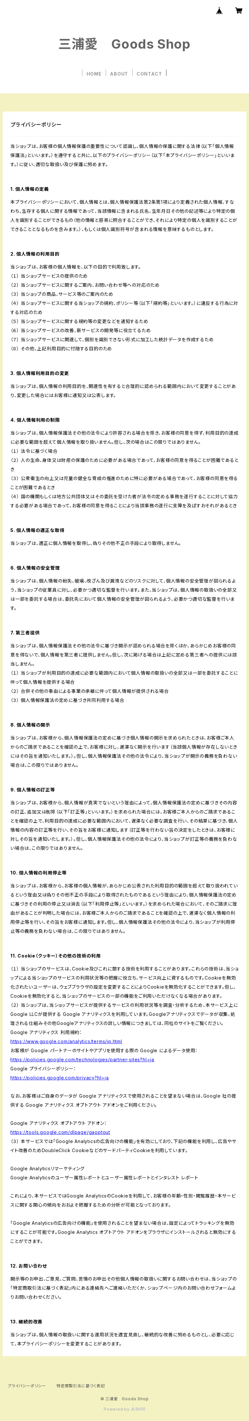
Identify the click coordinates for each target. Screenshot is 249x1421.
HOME (94, 74)
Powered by (124, 1409)
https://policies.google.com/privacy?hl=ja (59, 1077)
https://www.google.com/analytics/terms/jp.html (66, 1041)
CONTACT (149, 74)
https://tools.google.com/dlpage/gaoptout (60, 1132)
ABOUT (119, 74)
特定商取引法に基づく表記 (80, 1385)
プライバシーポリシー (27, 1385)
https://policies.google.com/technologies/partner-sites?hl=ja (82, 1059)
